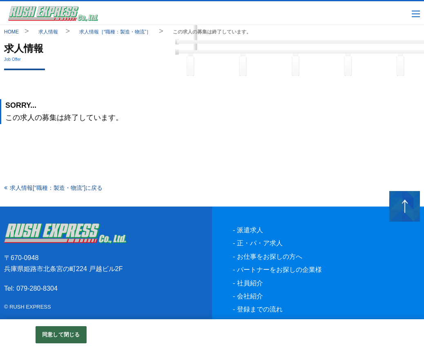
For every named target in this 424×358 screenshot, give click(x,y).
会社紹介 (250, 296)
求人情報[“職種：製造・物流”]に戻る (56, 188)
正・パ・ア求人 (260, 243)
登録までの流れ (260, 309)
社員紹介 (250, 283)
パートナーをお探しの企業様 (279, 269)
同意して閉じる (61, 334)
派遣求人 (250, 229)
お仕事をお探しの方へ (269, 256)
